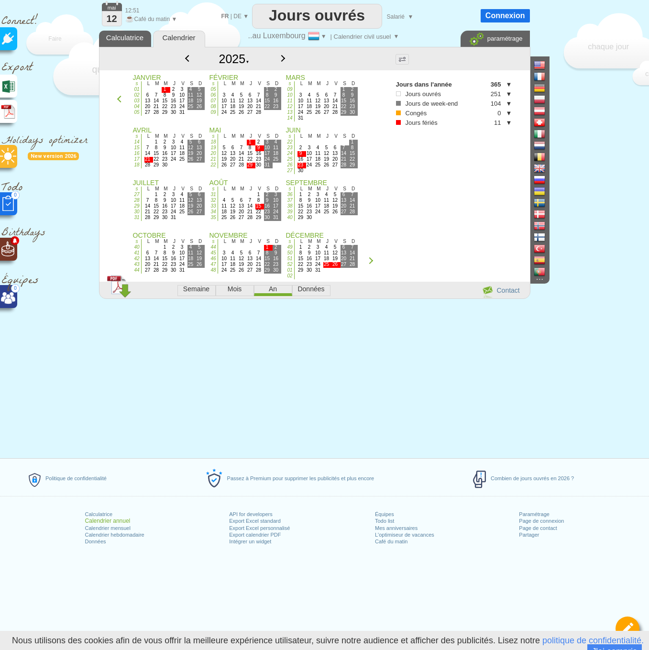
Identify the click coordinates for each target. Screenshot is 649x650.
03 (136, 100)
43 (136, 264)
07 (213, 100)
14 (289, 118)
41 (136, 252)
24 (289, 153)
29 (136, 206)
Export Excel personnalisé (259, 528)
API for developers (251, 514)
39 (289, 211)
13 (289, 112)
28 (136, 200)
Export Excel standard (255, 521)
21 (213, 159)
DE (237, 16)
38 (289, 206)
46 (213, 258)
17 (136, 159)
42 (136, 258)
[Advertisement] (314, 377)
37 (289, 200)
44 (136, 270)
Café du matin (391, 541)
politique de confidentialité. (593, 640)
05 (136, 112)
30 (136, 211)
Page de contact (538, 528)
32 (213, 200)
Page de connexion (541, 521)
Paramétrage (534, 514)
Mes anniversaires (396, 528)
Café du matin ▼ (151, 19)
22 (213, 164)
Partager (529, 535)
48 (213, 270)
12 (289, 106)
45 (213, 252)
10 (289, 95)
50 (289, 252)
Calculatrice (98, 514)
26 (289, 164)
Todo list (384, 521)
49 (289, 247)
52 (289, 264)
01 (136, 89)
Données (95, 541)
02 (136, 95)
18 (136, 164)
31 (136, 217)
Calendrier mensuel (108, 528)
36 (289, 194)
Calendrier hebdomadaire (114, 535)
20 (213, 153)
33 (213, 206)
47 (213, 264)
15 (136, 147)
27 (289, 170)
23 (289, 147)
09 (213, 112)
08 (213, 106)
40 (289, 217)
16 (136, 153)
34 (213, 211)
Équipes (384, 514)
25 (289, 159)
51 (289, 258)
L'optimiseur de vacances (404, 535)
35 (213, 217)
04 (136, 106)
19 (213, 147)
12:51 (132, 10)
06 (213, 95)
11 (289, 100)
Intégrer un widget (250, 541)
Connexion (505, 15)
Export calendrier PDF (255, 535)
